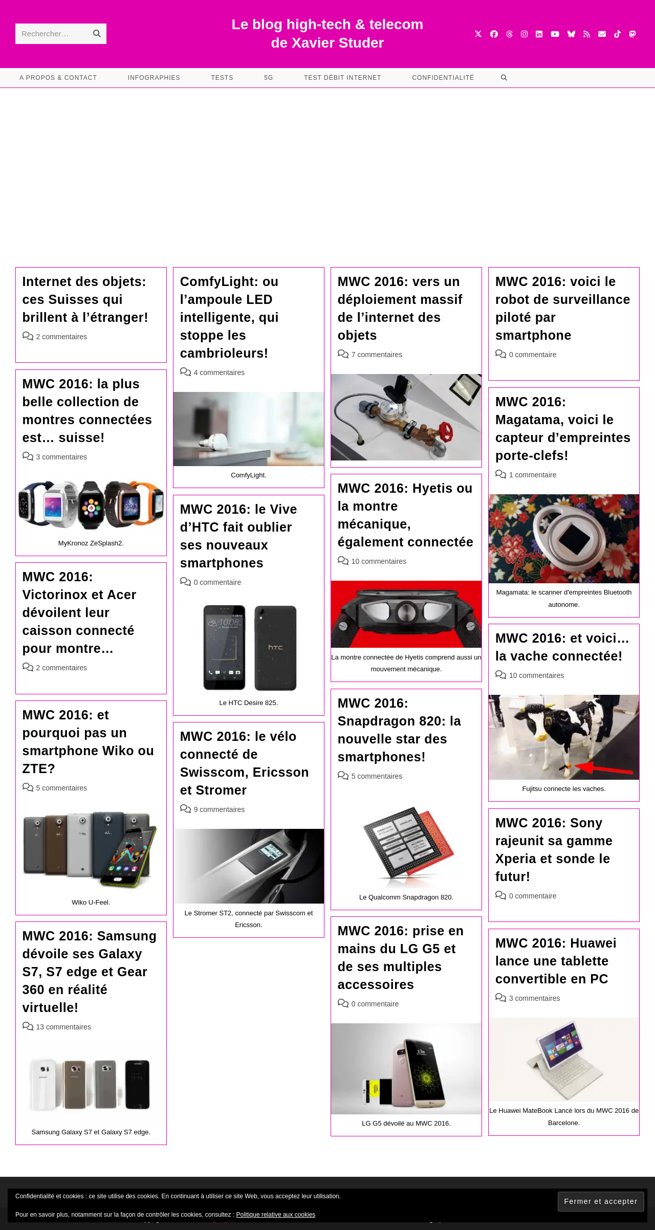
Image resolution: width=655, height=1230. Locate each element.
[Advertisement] (327, 164)
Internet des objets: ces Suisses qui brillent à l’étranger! (86, 299)
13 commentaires (63, 1027)
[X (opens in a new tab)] (478, 34)
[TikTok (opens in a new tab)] (617, 34)
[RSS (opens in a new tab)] (586, 34)
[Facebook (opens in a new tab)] (494, 34)
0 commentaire (533, 354)
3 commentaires (62, 457)
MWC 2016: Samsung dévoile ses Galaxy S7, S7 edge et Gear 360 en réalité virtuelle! (90, 972)
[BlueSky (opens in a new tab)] (571, 34)
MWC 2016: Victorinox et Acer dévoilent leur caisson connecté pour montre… (80, 612)
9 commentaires (219, 809)
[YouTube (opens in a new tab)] (555, 34)
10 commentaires (379, 561)
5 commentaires (377, 776)
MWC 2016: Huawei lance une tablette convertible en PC (556, 961)
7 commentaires (377, 354)
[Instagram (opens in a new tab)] (524, 34)
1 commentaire (533, 475)
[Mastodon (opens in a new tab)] (632, 34)
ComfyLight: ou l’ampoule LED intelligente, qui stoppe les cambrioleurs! (229, 317)
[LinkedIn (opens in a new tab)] (539, 34)
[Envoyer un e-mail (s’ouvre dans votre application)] (602, 34)
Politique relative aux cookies (276, 1214)
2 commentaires (62, 337)
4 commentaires (219, 372)
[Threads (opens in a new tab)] (509, 34)
